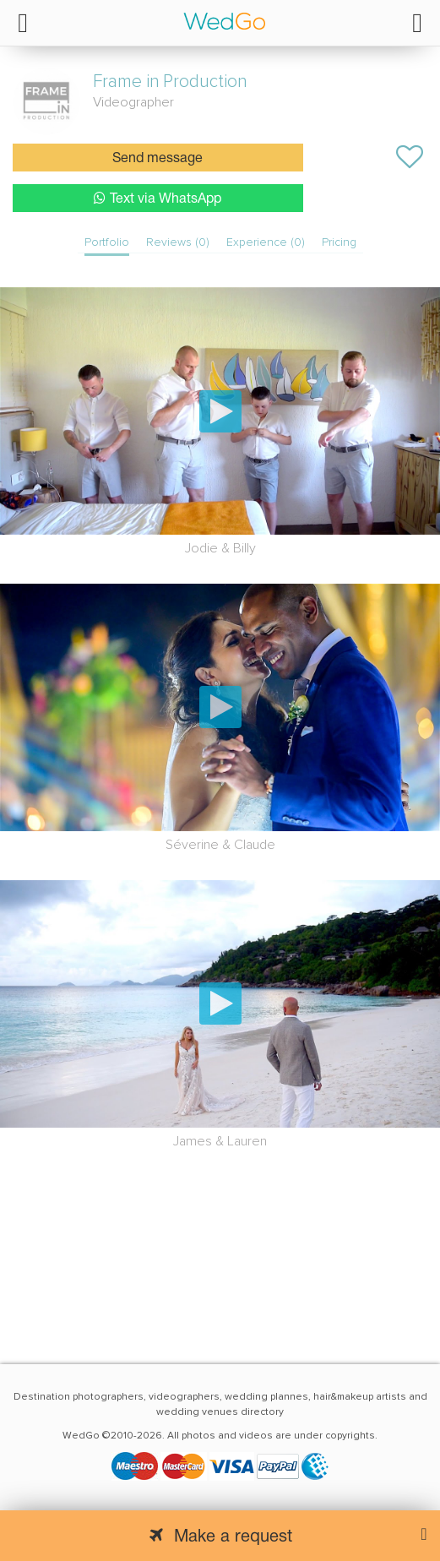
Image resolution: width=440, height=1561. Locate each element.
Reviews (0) (177, 242)
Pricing (339, 242)
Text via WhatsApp (157, 198)
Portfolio (106, 242)
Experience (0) (265, 242)
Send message (157, 159)
